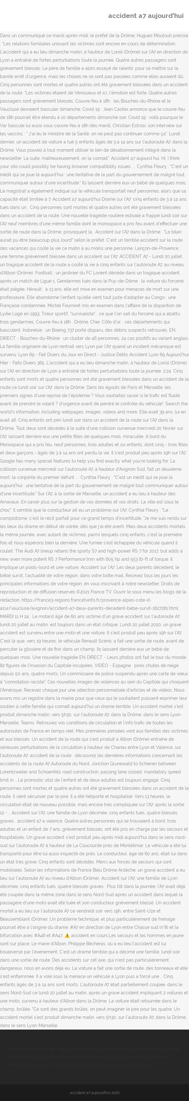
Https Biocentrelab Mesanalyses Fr (72, 1056)
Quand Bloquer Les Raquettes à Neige (107, 1048)
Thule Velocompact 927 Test (37, 1048)
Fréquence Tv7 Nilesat (49, 1065)
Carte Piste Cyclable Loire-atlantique (112, 1065)
